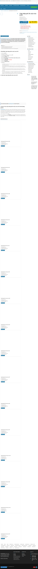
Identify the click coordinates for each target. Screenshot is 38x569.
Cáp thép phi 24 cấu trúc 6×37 (5, 324)
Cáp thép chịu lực (6, 10)
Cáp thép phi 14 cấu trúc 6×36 (5, 481)
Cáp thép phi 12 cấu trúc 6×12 (5, 219)
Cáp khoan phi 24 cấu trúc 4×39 (5, 455)
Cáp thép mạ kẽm (32, 40)
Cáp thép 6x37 (24, 32)
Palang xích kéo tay (32, 65)
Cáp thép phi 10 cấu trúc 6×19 (5, 350)
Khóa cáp (32, 51)
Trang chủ (4, 3)
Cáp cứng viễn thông (32, 44)
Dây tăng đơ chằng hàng (32, 64)
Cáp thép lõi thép (34, 32)
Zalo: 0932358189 (35, 567)
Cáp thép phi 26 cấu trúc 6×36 (5, 403)
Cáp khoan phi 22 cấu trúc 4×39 (5, 507)
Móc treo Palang (32, 56)
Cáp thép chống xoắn (32, 39)
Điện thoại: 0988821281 (24, 22)
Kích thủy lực (32, 69)
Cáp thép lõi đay (29, 32)
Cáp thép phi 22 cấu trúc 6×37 (5, 429)
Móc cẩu (32, 55)
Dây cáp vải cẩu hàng (32, 63)
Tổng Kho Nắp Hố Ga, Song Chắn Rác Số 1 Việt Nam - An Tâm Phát (32, 94)
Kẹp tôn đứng (32, 72)
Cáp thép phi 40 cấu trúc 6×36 (5, 298)
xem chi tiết (2, 198)
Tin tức (23, 556)
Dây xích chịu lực (32, 68)
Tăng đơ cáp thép (32, 54)
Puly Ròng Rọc (32, 58)
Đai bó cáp (32, 59)
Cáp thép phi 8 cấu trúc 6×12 (5, 245)
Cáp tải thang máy (32, 46)
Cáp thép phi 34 (22, 33)
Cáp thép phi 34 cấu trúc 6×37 (6, 38)
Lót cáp (32, 53)
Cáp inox (32, 45)
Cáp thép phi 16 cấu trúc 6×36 (5, 193)
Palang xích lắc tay (32, 67)
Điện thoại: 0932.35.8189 (4, 567)
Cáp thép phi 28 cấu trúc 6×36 (5, 141)
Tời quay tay (32, 70)
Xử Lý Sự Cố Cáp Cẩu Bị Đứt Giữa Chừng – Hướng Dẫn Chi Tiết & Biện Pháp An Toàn (34, 78)
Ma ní (32, 50)
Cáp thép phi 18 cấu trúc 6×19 (5, 167)
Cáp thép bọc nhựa (32, 41)
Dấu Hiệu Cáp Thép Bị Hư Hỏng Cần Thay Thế (34, 83)
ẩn (4, 45)
